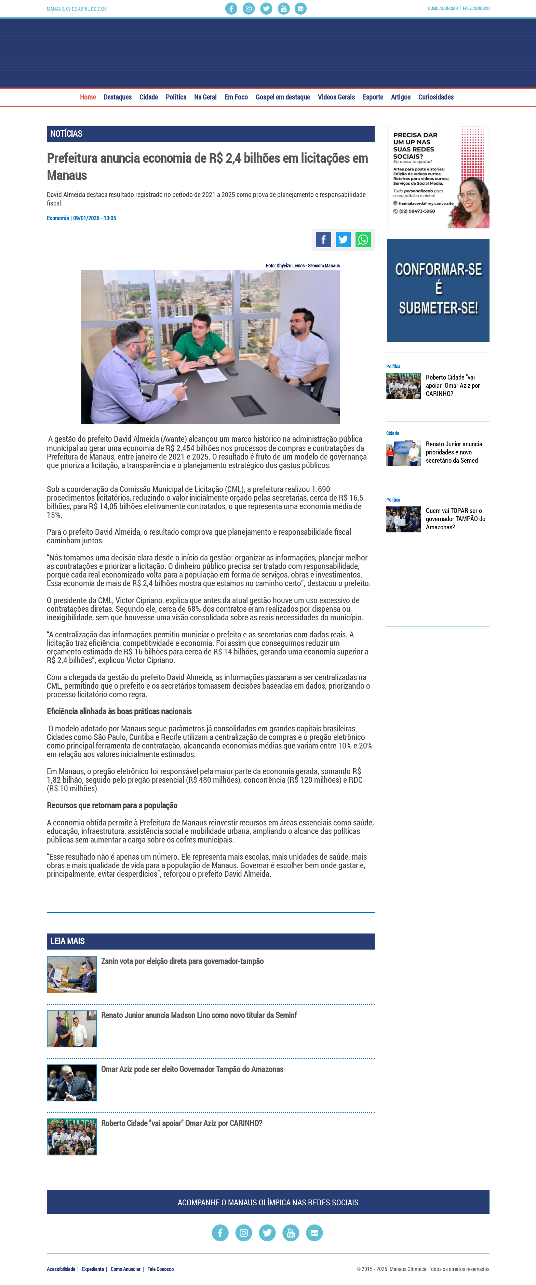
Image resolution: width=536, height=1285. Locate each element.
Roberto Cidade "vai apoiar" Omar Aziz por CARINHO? (181, 1123)
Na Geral (205, 96)
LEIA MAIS (67, 940)
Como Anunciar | (128, 1269)
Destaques (118, 96)
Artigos (401, 96)
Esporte (373, 96)
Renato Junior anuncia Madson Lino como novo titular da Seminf (199, 1015)
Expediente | (95, 1269)
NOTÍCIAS (66, 133)
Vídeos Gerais (336, 96)
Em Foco (236, 96)
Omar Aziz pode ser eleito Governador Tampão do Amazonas (192, 1069)
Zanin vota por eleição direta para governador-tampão (182, 961)
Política (176, 96)
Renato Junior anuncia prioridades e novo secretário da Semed (454, 452)
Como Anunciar (443, 8)
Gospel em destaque (283, 96)
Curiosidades (436, 96)
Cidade (148, 96)
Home (88, 96)
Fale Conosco (476, 8)
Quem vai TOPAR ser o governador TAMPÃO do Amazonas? (455, 518)
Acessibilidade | (63, 1269)
